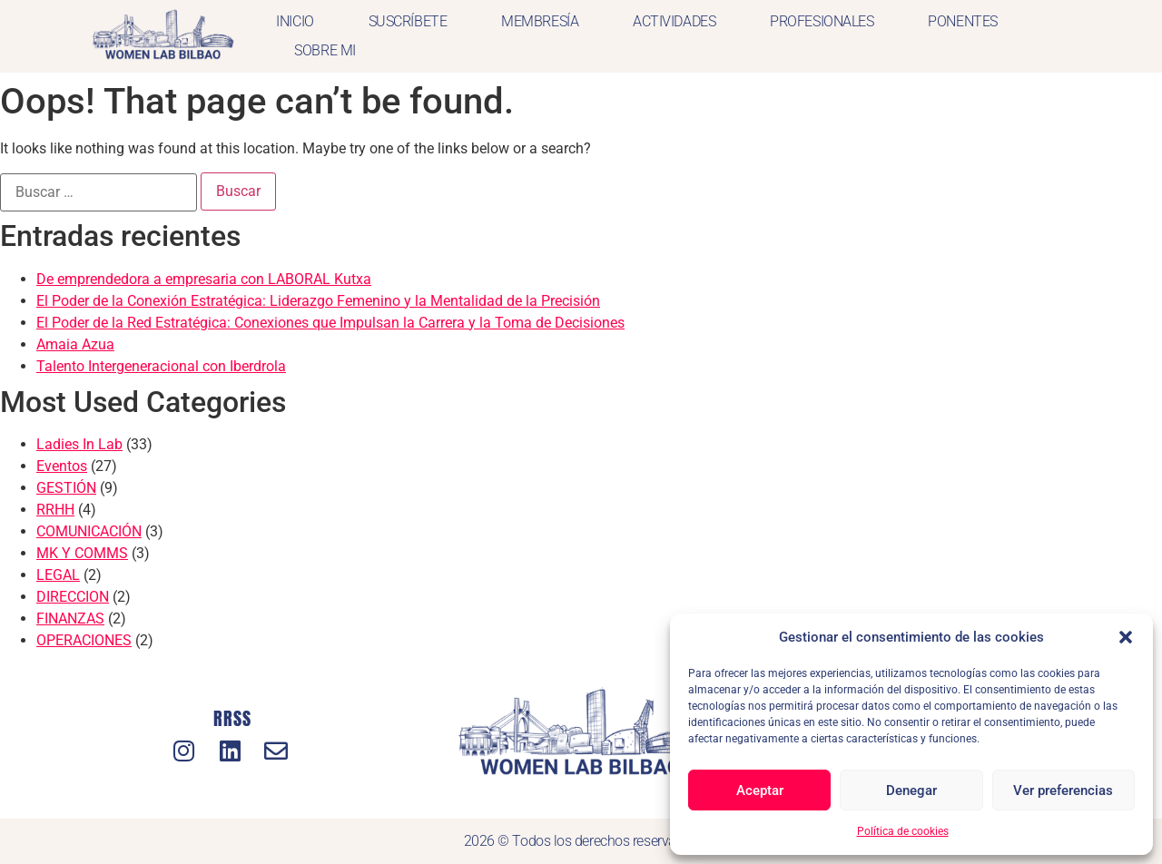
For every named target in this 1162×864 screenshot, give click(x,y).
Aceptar (759, 790)
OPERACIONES (84, 640)
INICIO (294, 21)
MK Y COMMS (82, 553)
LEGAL (58, 575)
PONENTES (962, 21)
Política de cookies (903, 831)
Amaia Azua (75, 344)
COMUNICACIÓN (89, 531)
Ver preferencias (1063, 790)
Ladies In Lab (79, 444)
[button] (1126, 637)
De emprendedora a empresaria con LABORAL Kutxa (203, 279)
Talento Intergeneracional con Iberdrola (161, 366)
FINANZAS (70, 618)
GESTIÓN (66, 487)
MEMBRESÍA (539, 21)
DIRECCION (72, 596)
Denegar (911, 790)
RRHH (55, 509)
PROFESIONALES (821, 21)
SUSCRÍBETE (408, 21)
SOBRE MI (324, 50)
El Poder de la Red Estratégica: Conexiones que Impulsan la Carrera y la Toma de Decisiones (330, 322)
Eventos (61, 466)
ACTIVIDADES (674, 21)
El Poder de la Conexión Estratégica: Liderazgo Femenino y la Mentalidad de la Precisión (318, 300)
